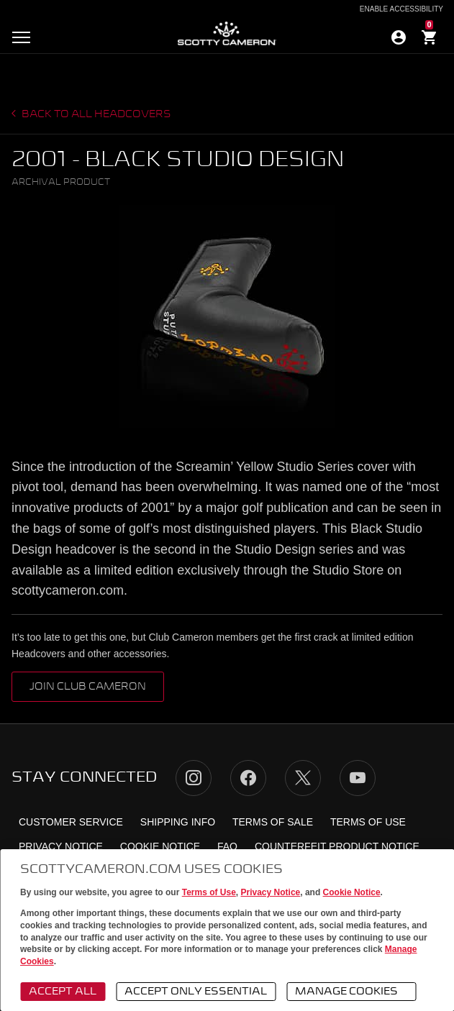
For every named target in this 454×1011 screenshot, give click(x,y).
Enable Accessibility (401, 9)
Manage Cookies (353, 992)
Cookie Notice (352, 892)
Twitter (303, 778)
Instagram (194, 778)
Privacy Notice (271, 892)
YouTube (358, 778)
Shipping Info (177, 822)
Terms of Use (209, 892)
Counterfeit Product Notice (337, 846)
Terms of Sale (272, 822)
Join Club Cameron (87, 687)
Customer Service (71, 822)
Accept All (62, 992)
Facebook (248, 778)
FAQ (227, 846)
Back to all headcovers (95, 114)
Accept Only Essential (195, 992)
